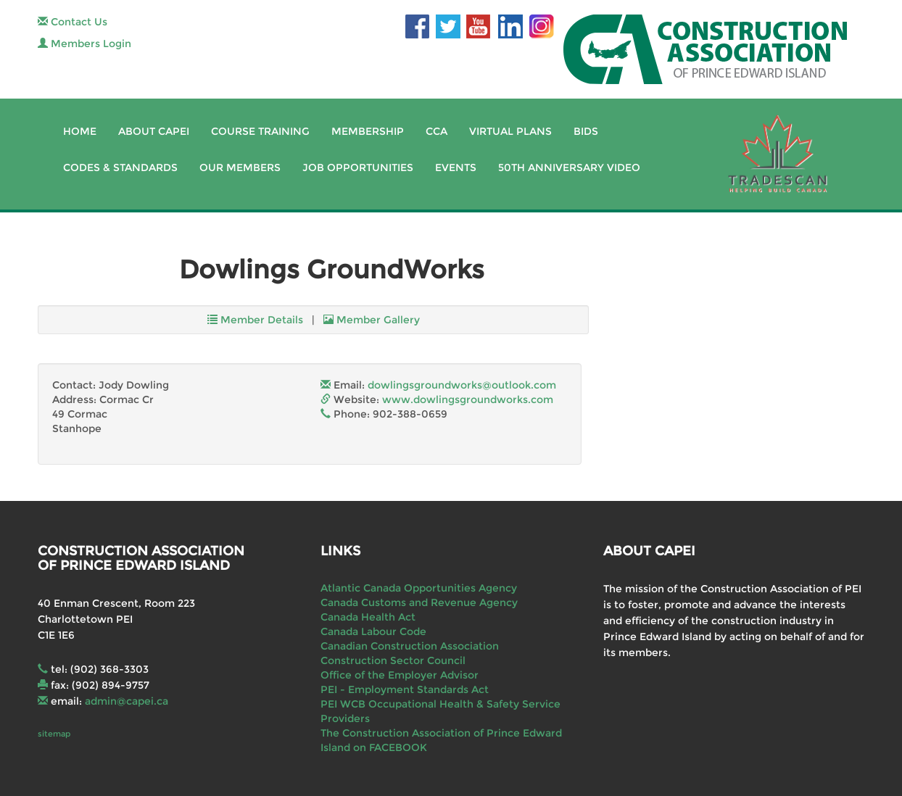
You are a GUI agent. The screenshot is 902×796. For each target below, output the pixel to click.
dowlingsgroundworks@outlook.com (462, 384)
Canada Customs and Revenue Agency (419, 602)
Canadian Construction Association (409, 645)
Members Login (84, 43)
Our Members (240, 167)
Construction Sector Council (393, 660)
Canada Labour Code (373, 631)
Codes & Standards (120, 167)
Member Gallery (371, 319)
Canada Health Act (367, 616)
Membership (367, 131)
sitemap (54, 734)
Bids (586, 131)
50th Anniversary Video (569, 167)
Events (455, 167)
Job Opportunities (357, 167)
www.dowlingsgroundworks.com (467, 399)
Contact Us (72, 21)
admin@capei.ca (126, 701)
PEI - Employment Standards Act (404, 689)
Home (79, 131)
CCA (436, 131)
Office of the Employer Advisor (399, 674)
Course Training (260, 131)
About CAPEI (153, 131)
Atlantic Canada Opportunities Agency (418, 587)
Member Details (255, 319)
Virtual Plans (510, 131)
